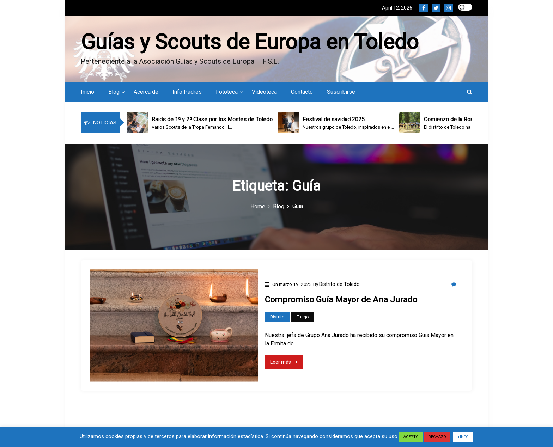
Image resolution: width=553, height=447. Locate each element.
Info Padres (187, 91)
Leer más (284, 362)
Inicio (87, 91)
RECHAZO (437, 437)
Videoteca (264, 91)
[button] (469, 91)
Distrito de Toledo (339, 284)
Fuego (303, 316)
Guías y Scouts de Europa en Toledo (250, 41)
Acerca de (146, 91)
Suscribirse (341, 91)
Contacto (302, 91)
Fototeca (227, 91)
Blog (114, 91)
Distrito (277, 316)
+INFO (463, 437)
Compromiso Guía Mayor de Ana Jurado (341, 300)
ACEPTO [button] (411, 437)
